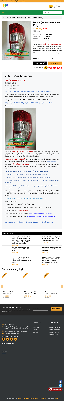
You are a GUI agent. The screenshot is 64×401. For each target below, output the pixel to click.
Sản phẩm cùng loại (12, 269)
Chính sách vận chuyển (55, 329)
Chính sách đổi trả (54, 332)
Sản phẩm (36, 332)
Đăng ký (60, 1)
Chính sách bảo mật (54, 327)
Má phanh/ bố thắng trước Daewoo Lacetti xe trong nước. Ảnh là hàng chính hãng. (51, 248)
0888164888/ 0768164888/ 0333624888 (15, 331)
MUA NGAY (55, 63)
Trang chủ (36, 327)
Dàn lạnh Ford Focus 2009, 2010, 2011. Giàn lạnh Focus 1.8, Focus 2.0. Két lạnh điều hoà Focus (51, 238)
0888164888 (55, 67)
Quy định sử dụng (53, 334)
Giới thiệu (35, 329)
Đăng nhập (53, 1)
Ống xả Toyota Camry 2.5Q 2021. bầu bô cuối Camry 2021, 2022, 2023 (21, 248)
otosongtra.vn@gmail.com (11, 333)
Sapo (56, 398)
